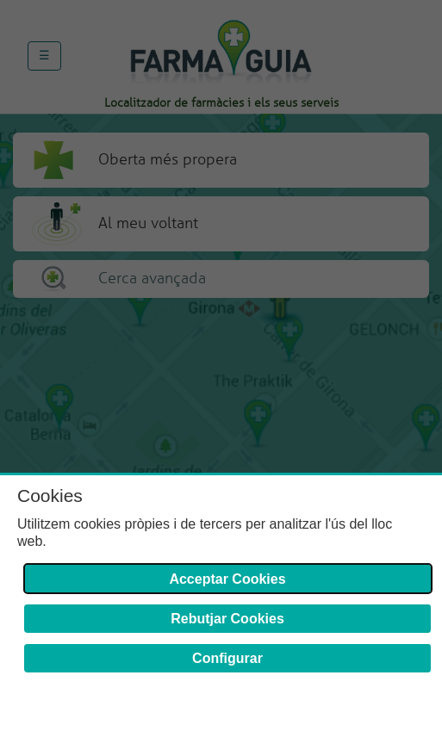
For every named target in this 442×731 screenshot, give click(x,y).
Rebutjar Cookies (227, 618)
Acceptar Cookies (227, 579)
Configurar (227, 658)
